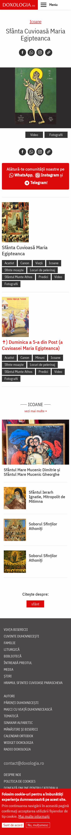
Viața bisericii (16, 630)
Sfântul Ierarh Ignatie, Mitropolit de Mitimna (47, 497)
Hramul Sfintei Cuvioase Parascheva (33, 683)
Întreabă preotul (18, 663)
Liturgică (12, 650)
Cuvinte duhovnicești (21, 636)
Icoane (35, 21)
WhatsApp (23, 175)
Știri (8, 676)
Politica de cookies (19, 782)
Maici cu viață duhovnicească (28, 710)
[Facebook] (22, 52)
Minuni (39, 357)
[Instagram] (40, 52)
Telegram (38, 182)
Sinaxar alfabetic (18, 723)
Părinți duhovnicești (21, 703)
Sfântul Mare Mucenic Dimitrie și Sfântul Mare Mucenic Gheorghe (32, 472)
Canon (24, 263)
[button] (49, 4)
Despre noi (12, 775)
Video (34, 135)
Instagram (50, 175)
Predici (43, 277)
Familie (10, 643)
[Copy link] (48, 52)
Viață (39, 263)
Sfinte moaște (14, 270)
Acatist (9, 263)
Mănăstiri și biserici (21, 729)
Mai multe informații (34, 816)
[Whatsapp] (31, 52)
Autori (9, 696)
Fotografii (56, 135)
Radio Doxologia (17, 749)
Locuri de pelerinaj (42, 270)
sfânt (35, 603)
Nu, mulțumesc (38, 825)
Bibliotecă (12, 656)
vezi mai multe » (35, 411)
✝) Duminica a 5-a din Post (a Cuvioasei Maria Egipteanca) (32, 345)
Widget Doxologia (18, 743)
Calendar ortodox (18, 736)
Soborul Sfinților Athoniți (43, 526)
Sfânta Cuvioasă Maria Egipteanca (25, 250)
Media (8, 670)
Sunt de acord (12, 825)
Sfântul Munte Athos (18, 277)
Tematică (11, 716)
